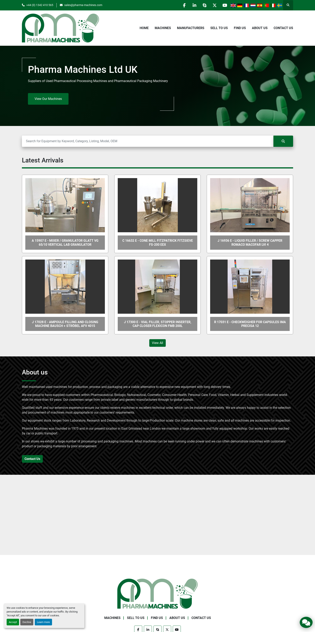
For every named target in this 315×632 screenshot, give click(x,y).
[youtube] (225, 5)
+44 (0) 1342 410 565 (39, 5)
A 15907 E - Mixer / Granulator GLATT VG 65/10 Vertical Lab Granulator (65, 242)
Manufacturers (190, 28)
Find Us (240, 28)
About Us (260, 28)
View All (157, 343)
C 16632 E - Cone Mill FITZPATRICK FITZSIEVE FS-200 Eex (157, 242)
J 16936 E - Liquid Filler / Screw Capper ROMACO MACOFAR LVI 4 (250, 242)
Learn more (43, 622)
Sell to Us (219, 28)
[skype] (204, 5)
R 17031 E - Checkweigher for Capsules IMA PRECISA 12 (250, 324)
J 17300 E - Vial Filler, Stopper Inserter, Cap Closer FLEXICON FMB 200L (157, 324)
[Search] (147, 141)
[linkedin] (194, 5)
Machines (163, 28)
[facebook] (184, 5)
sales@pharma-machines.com (83, 5)
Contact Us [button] (32, 459)
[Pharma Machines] (157, 593)
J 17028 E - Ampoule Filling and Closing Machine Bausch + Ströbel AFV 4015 (65, 324)
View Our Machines (48, 99)
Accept (13, 622)
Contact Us (283, 28)
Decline (26, 622)
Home (144, 28)
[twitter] (214, 5)
